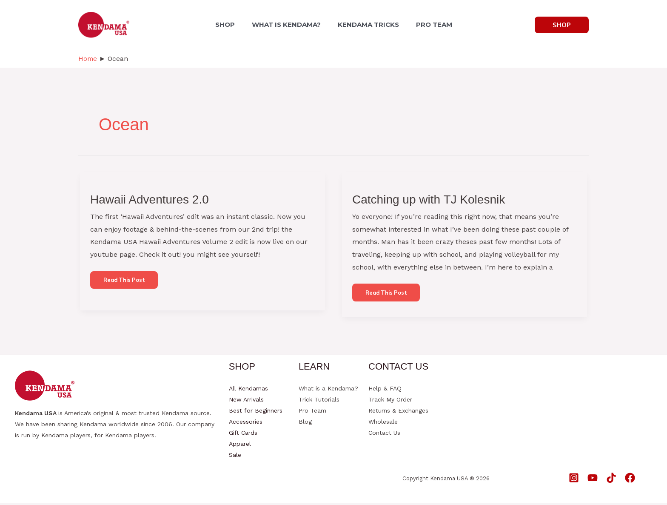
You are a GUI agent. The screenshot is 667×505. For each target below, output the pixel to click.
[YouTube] (592, 480)
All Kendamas (248, 390)
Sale (235, 456)
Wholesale (383, 423)
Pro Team (312, 412)
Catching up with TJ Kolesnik (434, 199)
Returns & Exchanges (398, 412)
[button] (562, 25)
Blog (305, 423)
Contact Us (384, 434)
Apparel (240, 445)
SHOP (230, 24)
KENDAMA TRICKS (366, 24)
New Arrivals (246, 401)
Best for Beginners (255, 412)
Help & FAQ (385, 390)
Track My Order (390, 401)
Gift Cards (243, 434)
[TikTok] (611, 480)
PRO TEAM (429, 24)
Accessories (245, 423)
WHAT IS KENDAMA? (288, 24)
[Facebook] (630, 480)
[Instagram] (574, 480)
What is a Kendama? (328, 390)
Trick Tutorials (319, 401)
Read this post (127, 283)
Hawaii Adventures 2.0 (153, 199)
